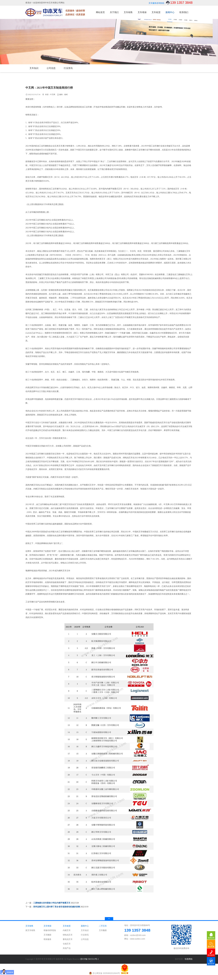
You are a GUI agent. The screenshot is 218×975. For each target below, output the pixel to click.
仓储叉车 (67, 944)
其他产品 (67, 948)
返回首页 (211, 964)
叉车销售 (128, 12)
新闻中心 (170, 12)
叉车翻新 (47, 935)
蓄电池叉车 (68, 939)
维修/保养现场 (50, 930)
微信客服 (211, 946)
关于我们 (114, 12)
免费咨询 (211, 938)
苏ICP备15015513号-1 (89, 959)
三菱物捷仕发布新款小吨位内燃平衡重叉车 (51, 903)
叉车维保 (142, 12)
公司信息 (51, 68)
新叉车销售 (30, 930)
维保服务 (47, 939)
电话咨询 (211, 955)
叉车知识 (34, 68)
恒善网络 (189, 959)
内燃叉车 (67, 930)
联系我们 (183, 12)
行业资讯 (68, 68)
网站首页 (100, 12)
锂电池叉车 (68, 935)
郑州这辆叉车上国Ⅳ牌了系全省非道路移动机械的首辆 (56, 907)
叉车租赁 (156, 12)
